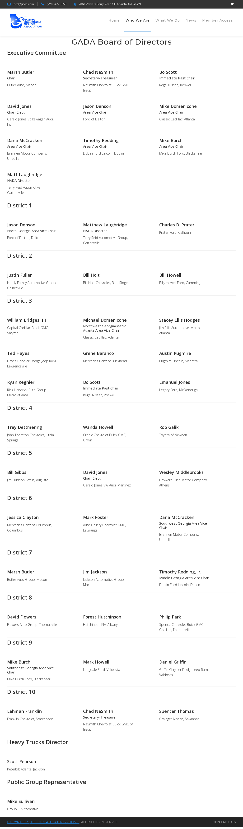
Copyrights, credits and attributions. (43, 824)
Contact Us (224, 824)
